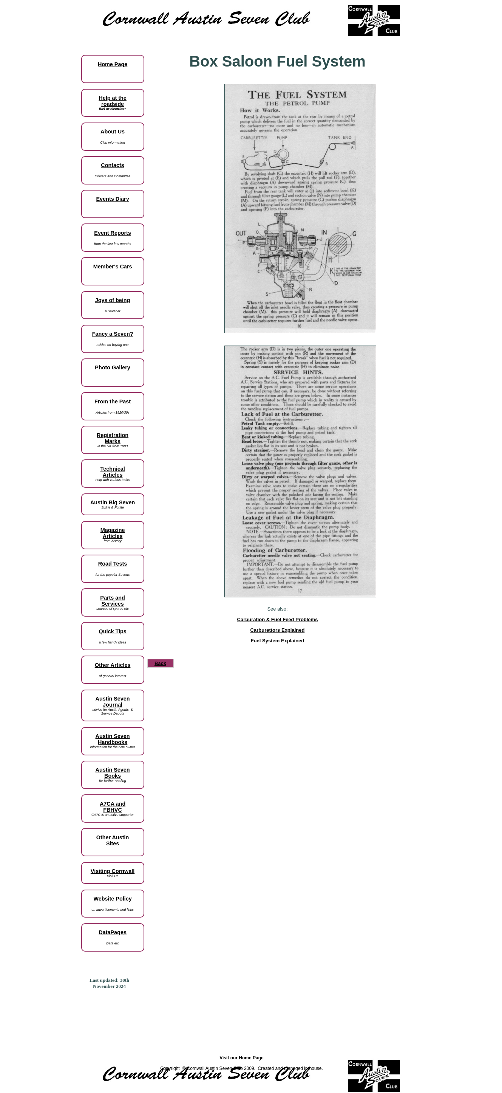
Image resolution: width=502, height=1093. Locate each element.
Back (160, 663)
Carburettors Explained (277, 630)
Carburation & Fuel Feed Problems (277, 619)
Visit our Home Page (241, 1057)
